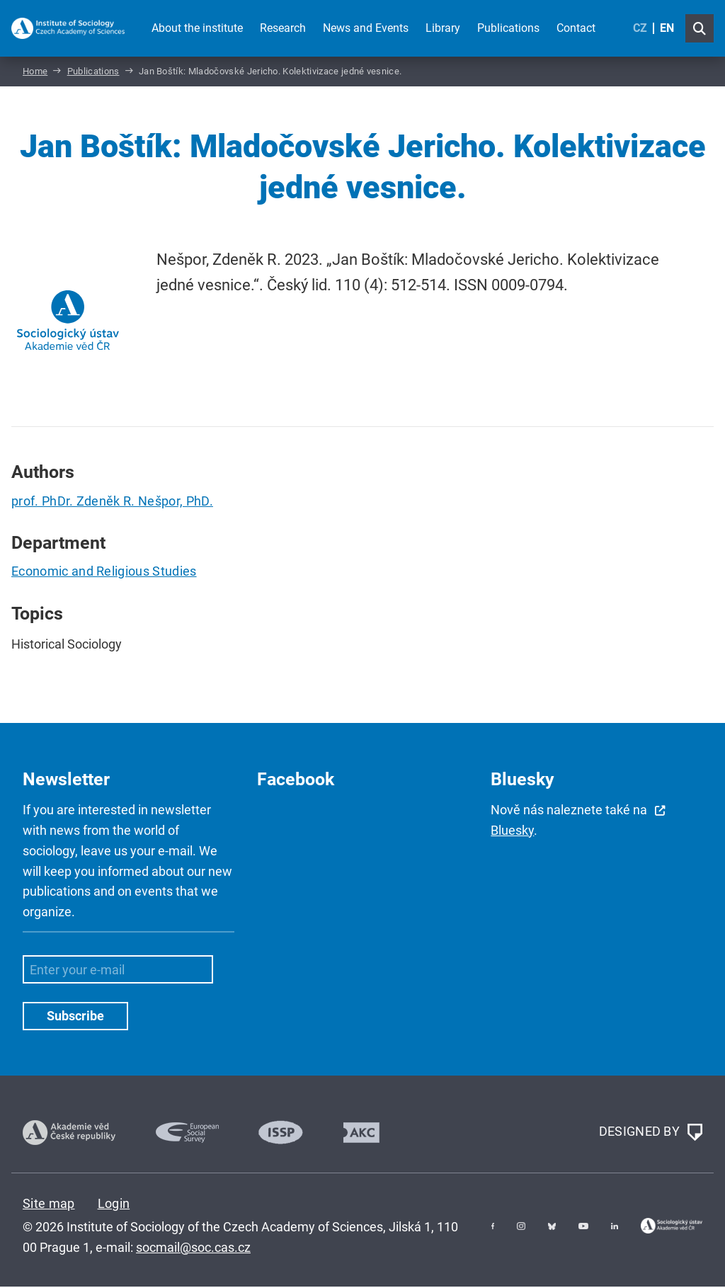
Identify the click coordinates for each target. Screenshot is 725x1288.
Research (283, 28)
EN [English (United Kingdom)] (667, 28)
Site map (49, 1204)
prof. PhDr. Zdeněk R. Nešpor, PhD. (112, 503)
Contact (575, 28)
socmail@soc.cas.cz (193, 1248)
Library (443, 28)
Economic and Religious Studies (104, 573)
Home (35, 73)
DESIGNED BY (650, 1134)
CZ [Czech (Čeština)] (640, 28)
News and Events (366, 28)
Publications (508, 28)
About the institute (197, 28)
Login (114, 1204)
